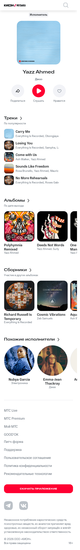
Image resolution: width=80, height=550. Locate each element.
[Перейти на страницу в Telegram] (8, 505)
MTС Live (10, 410)
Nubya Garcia (19, 380)
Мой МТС (11, 426)
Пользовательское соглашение (27, 457)
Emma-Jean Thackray (52, 382)
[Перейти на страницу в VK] (23, 505)
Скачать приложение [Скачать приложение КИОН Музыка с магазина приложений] (38, 489)
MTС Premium (14, 418)
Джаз (38, 79)
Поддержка (13, 449)
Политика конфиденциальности (28, 466)
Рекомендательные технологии (28, 474)
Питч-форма (13, 441)
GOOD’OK (11, 434)
